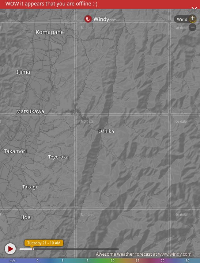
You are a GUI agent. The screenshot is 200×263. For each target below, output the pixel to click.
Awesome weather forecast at (144, 254)
